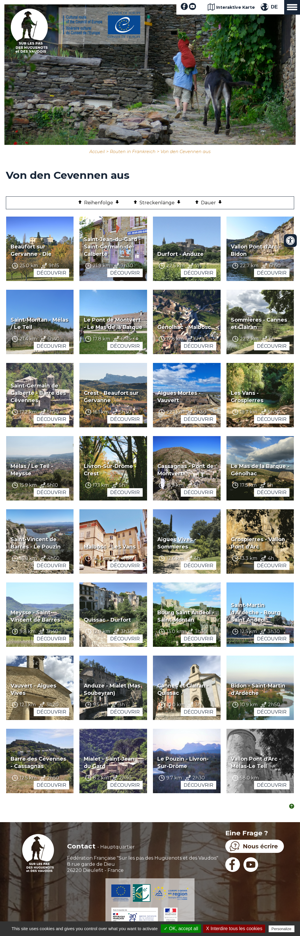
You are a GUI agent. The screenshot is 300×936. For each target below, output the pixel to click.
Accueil (97, 151)
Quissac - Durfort (107, 620)
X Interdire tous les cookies (234, 928)
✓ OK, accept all (181, 928)
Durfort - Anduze (180, 254)
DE (274, 7)
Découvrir (51, 273)
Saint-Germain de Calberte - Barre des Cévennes (38, 393)
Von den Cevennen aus (186, 151)
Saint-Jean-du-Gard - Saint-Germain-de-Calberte (112, 246)
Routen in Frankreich (133, 151)
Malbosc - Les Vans (110, 547)
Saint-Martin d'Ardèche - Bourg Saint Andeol (256, 612)
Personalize (282, 929)
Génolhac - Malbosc (184, 327)
